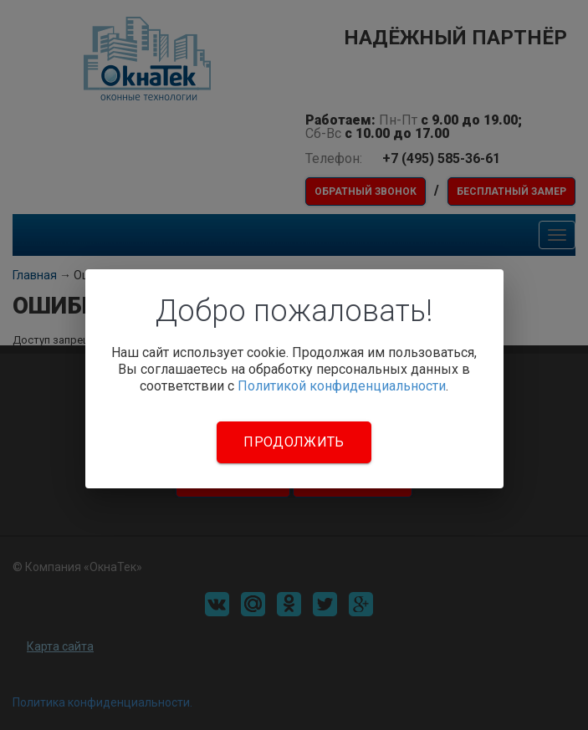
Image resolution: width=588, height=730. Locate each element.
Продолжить (293, 442)
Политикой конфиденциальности (342, 386)
